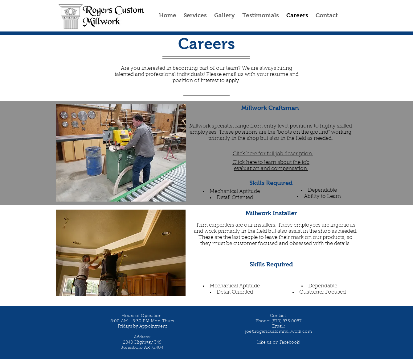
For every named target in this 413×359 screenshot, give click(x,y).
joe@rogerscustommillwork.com (278, 332)
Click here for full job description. (273, 154)
